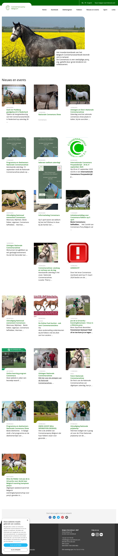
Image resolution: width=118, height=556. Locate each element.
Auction (40, 321)
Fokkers (79, 10)
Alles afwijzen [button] (15, 550)
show (72, 373)
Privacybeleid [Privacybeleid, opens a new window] (17, 541)
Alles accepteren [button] (15, 545)
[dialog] (16, 536)
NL (83, 3)
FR (85, 3)
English (89, 3)
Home (44, 10)
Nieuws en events (92, 10)
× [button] (27, 520)
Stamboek (54, 10)
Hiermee (18, 330)
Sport (105, 10)
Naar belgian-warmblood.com (105, 3)
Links (113, 10)
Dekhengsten (67, 10)
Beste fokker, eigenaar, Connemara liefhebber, (17, 327)
